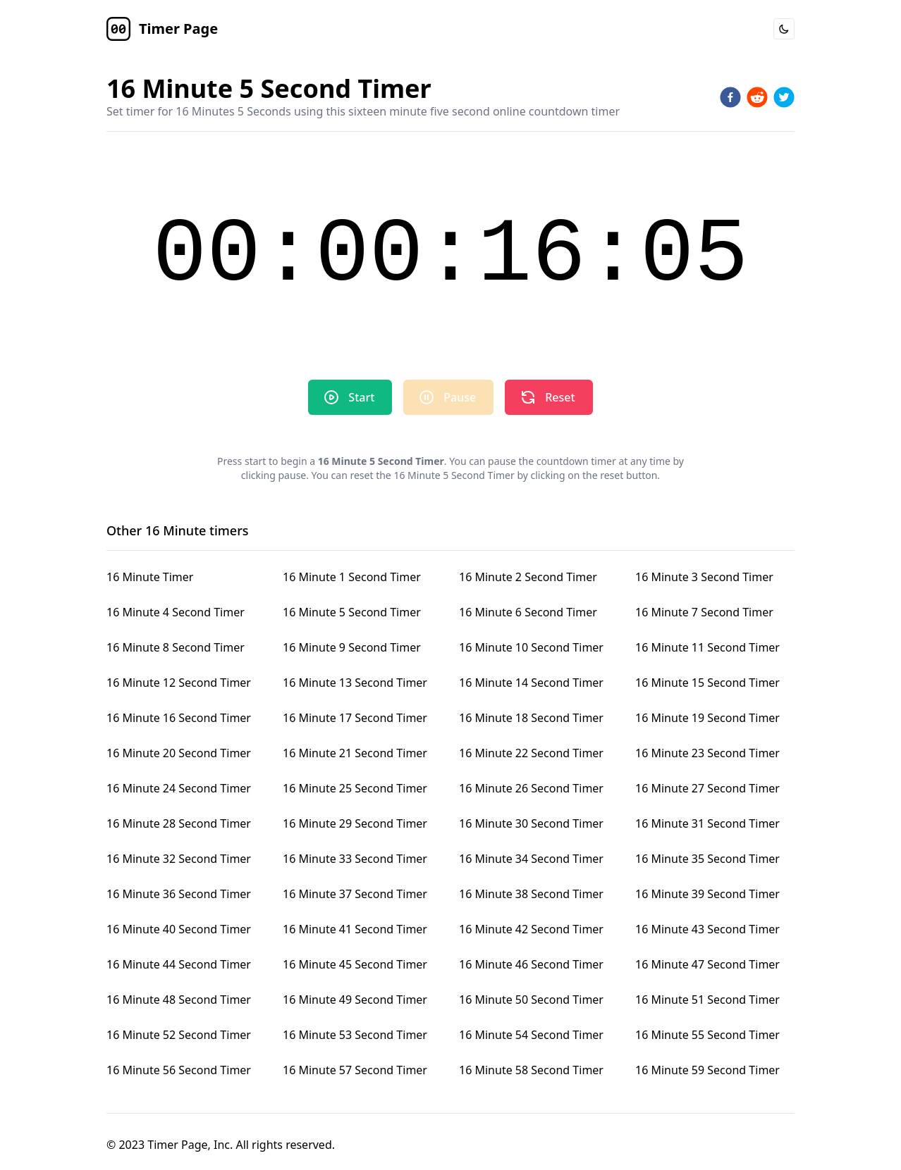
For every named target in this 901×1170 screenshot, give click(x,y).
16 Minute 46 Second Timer (531, 964)
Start (348, 397)
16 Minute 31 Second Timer (707, 823)
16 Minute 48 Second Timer (178, 999)
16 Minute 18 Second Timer (531, 718)
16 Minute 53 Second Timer (355, 1035)
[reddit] (757, 97)
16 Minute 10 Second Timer (531, 647)
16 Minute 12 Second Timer (178, 682)
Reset (547, 397)
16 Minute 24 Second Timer (178, 788)
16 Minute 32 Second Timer (178, 858)
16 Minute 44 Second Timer (178, 964)
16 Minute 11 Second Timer (707, 647)
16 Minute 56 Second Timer (178, 1070)
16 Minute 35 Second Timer (707, 858)
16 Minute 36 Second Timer (178, 894)
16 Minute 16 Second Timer (178, 718)
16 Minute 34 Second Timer (531, 858)
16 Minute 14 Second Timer (531, 682)
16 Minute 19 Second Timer (707, 718)
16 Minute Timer (149, 577)
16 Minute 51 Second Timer (707, 999)
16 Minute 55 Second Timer (707, 1035)
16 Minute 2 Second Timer (528, 577)
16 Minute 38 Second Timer (531, 894)
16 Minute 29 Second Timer (355, 823)
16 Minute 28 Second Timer (178, 823)
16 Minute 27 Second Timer (707, 788)
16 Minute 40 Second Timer (178, 929)
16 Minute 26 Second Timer (531, 788)
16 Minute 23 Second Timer (707, 753)
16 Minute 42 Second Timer (531, 929)
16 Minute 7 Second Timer (704, 612)
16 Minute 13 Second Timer (355, 682)
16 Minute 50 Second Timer (531, 999)
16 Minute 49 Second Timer (355, 999)
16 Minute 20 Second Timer (178, 753)
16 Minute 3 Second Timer (704, 577)
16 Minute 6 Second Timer (528, 612)
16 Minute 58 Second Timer (531, 1070)
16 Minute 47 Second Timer (707, 964)
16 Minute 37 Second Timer (355, 894)
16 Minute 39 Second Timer (707, 894)
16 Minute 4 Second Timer (175, 612)
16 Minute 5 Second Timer (352, 612)
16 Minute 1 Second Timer (352, 577)
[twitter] (784, 97)
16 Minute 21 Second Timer (355, 753)
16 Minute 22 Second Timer (531, 753)
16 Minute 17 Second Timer (355, 718)
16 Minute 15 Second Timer (707, 682)
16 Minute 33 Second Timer (355, 858)
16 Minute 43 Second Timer (707, 929)
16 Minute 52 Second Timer (178, 1035)
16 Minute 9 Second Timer (352, 647)
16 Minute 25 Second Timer (355, 788)
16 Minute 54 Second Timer (531, 1035)
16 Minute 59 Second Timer (707, 1070)
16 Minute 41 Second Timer (355, 929)
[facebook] (730, 97)
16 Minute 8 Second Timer (175, 647)
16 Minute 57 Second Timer (355, 1070)
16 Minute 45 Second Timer (355, 964)
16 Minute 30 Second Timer (531, 823)
